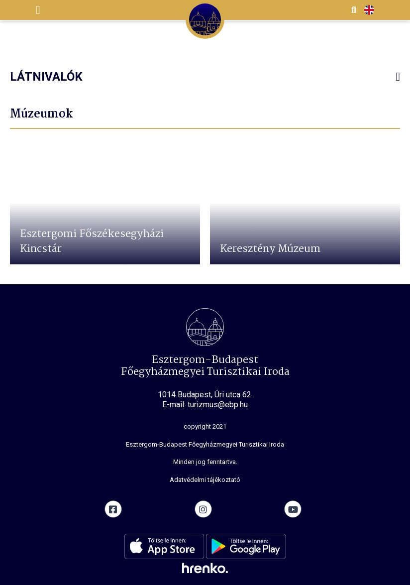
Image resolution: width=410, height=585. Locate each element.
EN (369, 10)
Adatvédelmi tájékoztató (205, 479)
